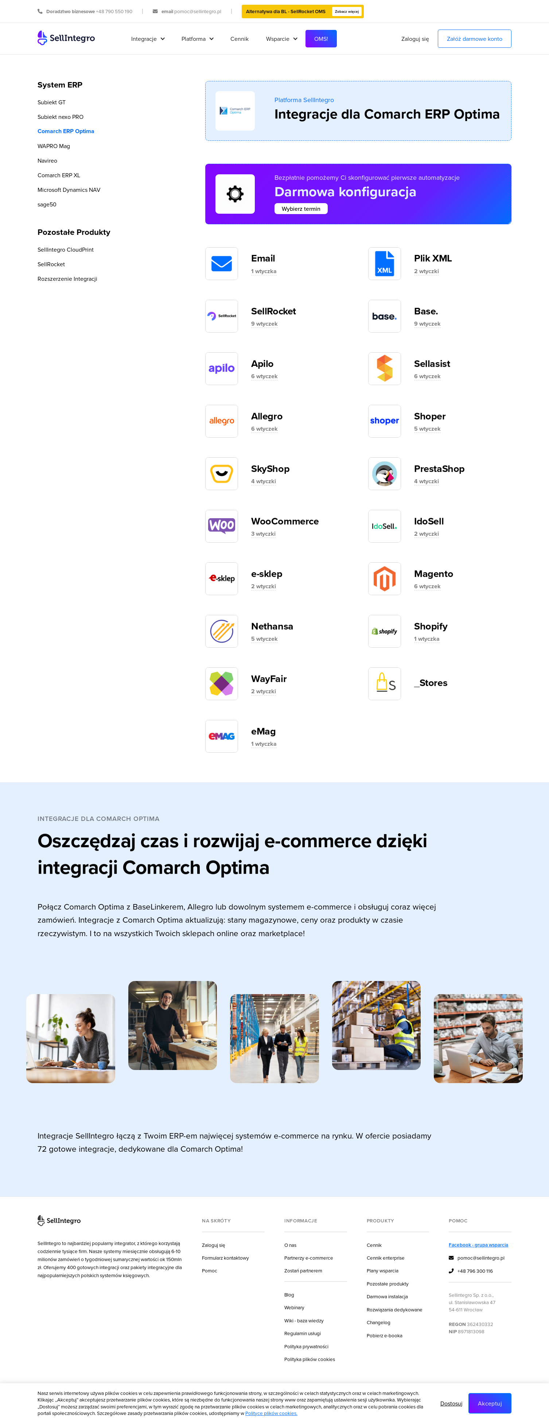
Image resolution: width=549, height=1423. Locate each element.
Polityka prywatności (306, 1346)
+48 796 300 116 (471, 1271)
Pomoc (209, 1270)
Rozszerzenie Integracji (67, 278)
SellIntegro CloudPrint (66, 249)
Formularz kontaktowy (225, 1257)
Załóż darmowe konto (474, 39)
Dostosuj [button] (451, 1403)
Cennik (239, 39)
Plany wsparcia (382, 1270)
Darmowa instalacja (387, 1296)
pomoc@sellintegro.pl (477, 1258)
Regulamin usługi (302, 1333)
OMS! (321, 39)
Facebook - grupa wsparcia (478, 1244)
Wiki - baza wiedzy (304, 1320)
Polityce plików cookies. (271, 1413)
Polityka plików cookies (309, 1359)
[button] (147, 38)
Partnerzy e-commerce (308, 1257)
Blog (289, 1294)
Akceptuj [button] (490, 1403)
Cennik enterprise (386, 1257)
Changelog (378, 1322)
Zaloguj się (415, 39)
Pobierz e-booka (384, 1335)
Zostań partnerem (303, 1270)
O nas (290, 1244)
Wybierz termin (301, 209)
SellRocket (51, 264)
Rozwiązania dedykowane (395, 1309)
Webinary (294, 1307)
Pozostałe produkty (388, 1283)
